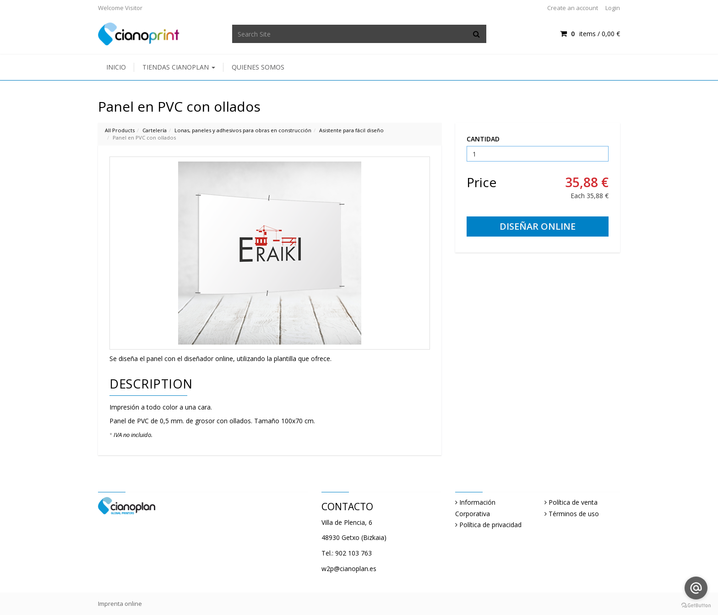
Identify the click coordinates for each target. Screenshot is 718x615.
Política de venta (573, 502)
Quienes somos (258, 67)
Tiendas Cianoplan (178, 67)
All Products (120, 130)
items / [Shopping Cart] (590, 33)
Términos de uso (574, 513)
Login (612, 8)
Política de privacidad (490, 524)
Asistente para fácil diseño (351, 130)
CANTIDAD (483, 139)
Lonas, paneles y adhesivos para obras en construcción (242, 130)
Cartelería (154, 130)
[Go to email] (696, 588)
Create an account (572, 8)
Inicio (116, 67)
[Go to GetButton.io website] (696, 606)
